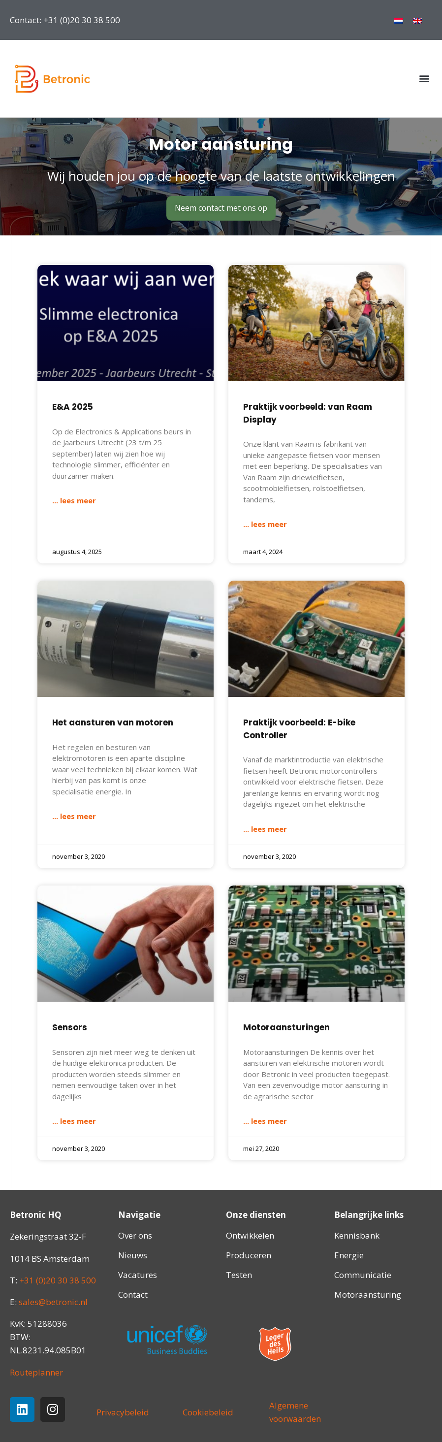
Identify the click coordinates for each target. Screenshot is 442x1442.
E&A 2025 (72, 407)
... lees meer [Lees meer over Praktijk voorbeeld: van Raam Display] (265, 524)
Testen (239, 1275)
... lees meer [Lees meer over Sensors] (74, 1121)
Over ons (135, 1236)
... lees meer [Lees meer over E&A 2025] (74, 501)
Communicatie (362, 1275)
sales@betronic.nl (53, 1302)
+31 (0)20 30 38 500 (57, 1280)
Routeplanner (36, 1372)
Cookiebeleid (208, 1412)
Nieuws (132, 1255)
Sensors (69, 1027)
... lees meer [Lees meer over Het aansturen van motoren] (74, 816)
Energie (349, 1255)
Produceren (248, 1255)
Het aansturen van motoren (112, 723)
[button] (424, 78)
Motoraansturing (367, 1295)
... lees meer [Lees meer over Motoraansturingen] (265, 1121)
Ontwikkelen (250, 1236)
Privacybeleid (122, 1412)
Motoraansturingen (286, 1027)
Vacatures (137, 1275)
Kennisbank (356, 1236)
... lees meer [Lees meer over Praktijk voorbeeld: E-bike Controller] (265, 829)
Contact (133, 1295)
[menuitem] (398, 20)
